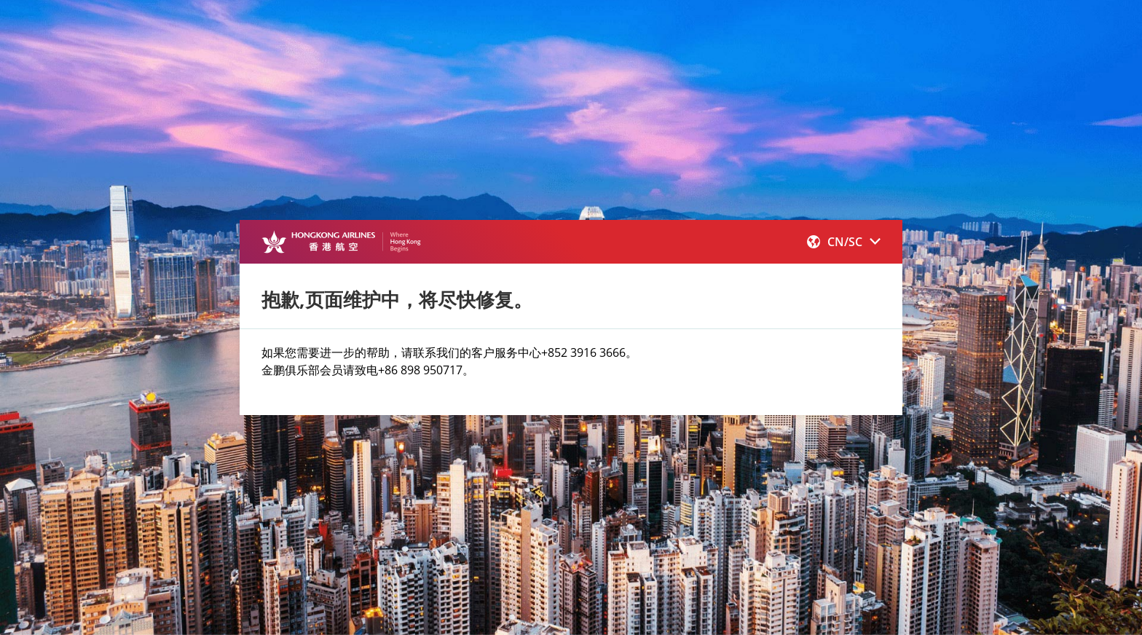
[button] (844, 242)
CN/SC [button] (844, 242)
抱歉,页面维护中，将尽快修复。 (396, 299)
